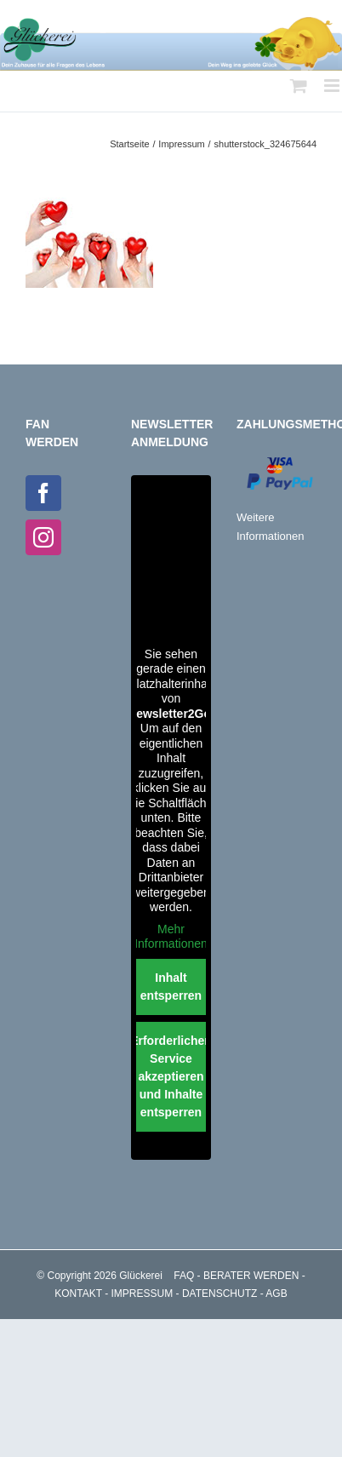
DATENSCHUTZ (219, 1293)
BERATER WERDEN (251, 1276)
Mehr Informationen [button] (171, 936)
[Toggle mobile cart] (298, 86)
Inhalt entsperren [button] (171, 986)
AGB (276, 1293)
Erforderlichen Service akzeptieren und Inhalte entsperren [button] (171, 1076)
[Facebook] (43, 493)
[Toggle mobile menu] (333, 86)
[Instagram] (43, 537)
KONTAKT (78, 1293)
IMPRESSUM (142, 1293)
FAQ (184, 1276)
